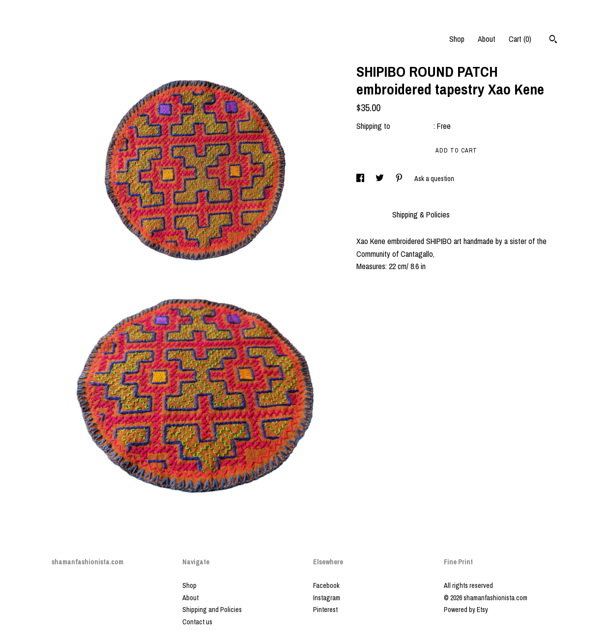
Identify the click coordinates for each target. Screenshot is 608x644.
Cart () (520, 38)
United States (413, 126)
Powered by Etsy (466, 609)
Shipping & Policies (421, 214)
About (486, 38)
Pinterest (325, 609)
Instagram (326, 597)
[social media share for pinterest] (400, 178)
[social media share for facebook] (361, 178)
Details (369, 214)
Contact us (197, 621)
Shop (456, 38)
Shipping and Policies (212, 609)
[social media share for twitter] (380, 178)
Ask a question (434, 178)
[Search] (553, 40)
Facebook (326, 585)
